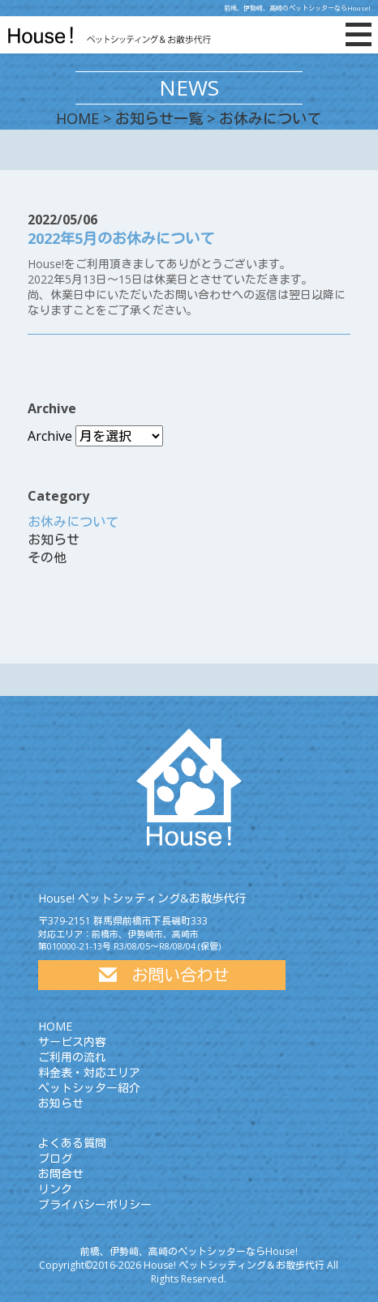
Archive (50, 436)
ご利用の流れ (72, 1057)
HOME (77, 118)
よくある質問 (72, 1142)
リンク (55, 1189)
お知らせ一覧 (159, 118)
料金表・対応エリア (89, 1072)
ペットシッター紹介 (89, 1087)
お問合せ (61, 1173)
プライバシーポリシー (95, 1204)
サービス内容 (72, 1041)
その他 (47, 557)
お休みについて (73, 522)
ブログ (55, 1158)
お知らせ (53, 540)
